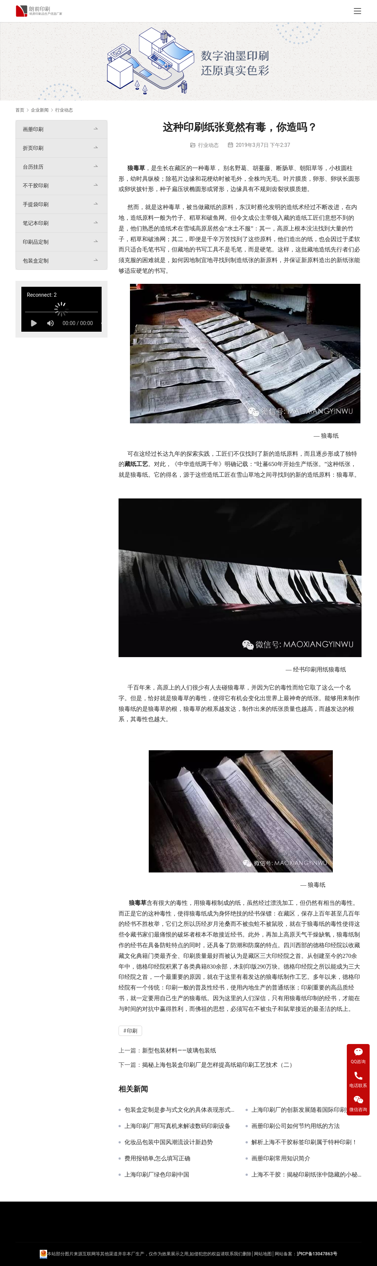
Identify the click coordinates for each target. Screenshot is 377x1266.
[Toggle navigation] (357, 11)
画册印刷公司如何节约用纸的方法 (295, 1126)
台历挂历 (33, 167)
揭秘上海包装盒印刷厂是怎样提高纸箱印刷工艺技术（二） (218, 1064)
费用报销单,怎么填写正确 (157, 1158)
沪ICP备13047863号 (317, 1253)
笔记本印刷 (36, 223)
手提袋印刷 (36, 204)
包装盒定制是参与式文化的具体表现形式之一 (179, 1110)
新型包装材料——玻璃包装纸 (179, 1050)
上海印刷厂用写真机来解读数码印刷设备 (177, 1126)
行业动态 (208, 145)
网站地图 (263, 1253)
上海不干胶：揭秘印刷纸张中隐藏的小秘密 (306, 1174)
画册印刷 (33, 129)
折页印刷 (33, 148)
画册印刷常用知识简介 (280, 1158)
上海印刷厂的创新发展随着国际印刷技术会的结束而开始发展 (306, 1110)
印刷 (311, 669)
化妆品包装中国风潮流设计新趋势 (168, 1142)
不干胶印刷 (36, 185)
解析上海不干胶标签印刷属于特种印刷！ (304, 1142)
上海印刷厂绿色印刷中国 (156, 1174)
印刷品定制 (36, 242)
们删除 (244, 1253)
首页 (19, 110)
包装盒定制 (36, 261)
